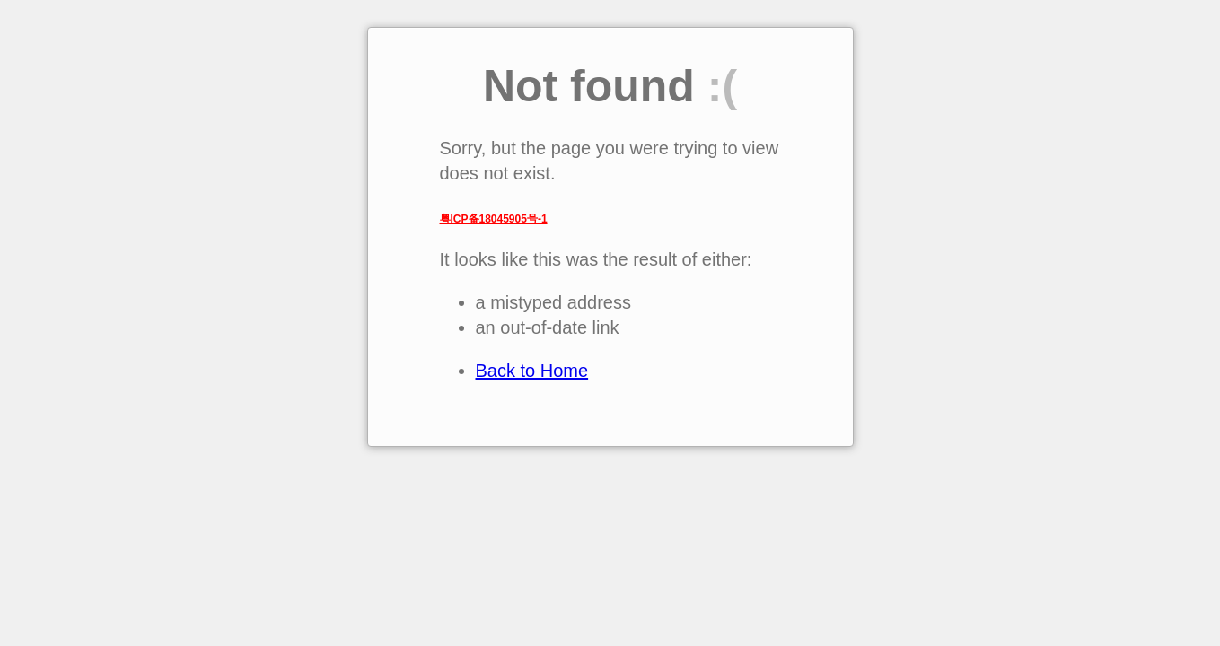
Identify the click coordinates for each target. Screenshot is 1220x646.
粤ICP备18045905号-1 (494, 219)
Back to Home (532, 370)
